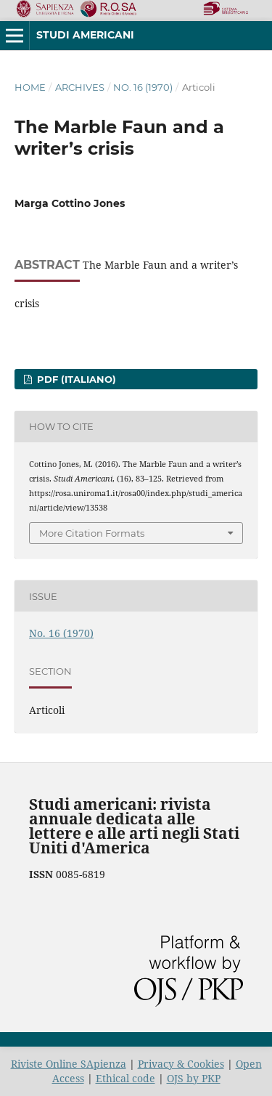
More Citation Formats (91, 533)
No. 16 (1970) (143, 87)
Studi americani (85, 34)
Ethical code (125, 1078)
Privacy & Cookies (181, 1064)
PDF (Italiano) (75, 379)
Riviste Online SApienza (68, 1064)
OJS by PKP (194, 1078)
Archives (79, 87)
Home (30, 87)
